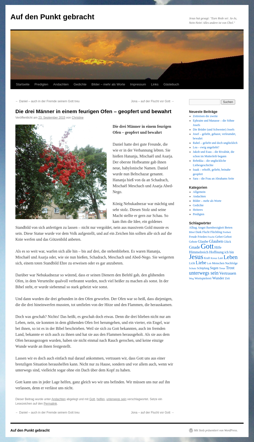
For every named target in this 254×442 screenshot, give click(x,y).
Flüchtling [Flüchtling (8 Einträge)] (216, 232)
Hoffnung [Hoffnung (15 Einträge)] (216, 252)
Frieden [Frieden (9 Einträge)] (202, 236)
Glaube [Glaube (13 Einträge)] (203, 241)
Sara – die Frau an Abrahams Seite (213, 178)
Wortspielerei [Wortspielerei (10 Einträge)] (202, 278)
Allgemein (199, 192)
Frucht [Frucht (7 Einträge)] (211, 236)
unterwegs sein (116, 399)
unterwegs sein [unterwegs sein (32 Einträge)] (204, 273)
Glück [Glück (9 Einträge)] (227, 241)
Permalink (50, 403)
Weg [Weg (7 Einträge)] (191, 278)
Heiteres (198, 209)
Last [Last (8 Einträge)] (220, 258)
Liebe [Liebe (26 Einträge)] (201, 262)
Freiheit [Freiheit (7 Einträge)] (227, 232)
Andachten (61, 84)
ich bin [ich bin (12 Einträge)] (229, 252)
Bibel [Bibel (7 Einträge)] (192, 232)
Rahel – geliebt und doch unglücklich (215, 143)
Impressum (138, 84)
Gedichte (80, 84)
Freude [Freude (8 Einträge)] (193, 236)
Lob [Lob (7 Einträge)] (209, 263)
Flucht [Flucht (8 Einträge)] (206, 232)
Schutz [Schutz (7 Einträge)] (192, 268)
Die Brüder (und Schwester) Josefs (213, 129)
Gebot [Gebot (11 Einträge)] (227, 236)
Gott (92, 399)
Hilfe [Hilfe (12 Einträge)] (217, 247)
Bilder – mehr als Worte (108, 84)
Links (155, 84)
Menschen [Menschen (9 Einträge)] (218, 263)
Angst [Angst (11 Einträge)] (202, 227)
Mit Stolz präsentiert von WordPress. (216, 430)
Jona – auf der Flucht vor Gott (152, 101)
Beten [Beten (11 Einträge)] (228, 227)
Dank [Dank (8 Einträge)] (198, 232)
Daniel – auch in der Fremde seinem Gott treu (47, 101)
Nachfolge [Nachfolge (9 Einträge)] (231, 263)
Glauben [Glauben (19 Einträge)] (216, 241)
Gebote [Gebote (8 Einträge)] (193, 241)
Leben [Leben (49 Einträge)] (230, 257)
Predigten (41, 84)
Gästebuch (171, 84)
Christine (77, 117)
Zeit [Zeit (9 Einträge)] (227, 278)
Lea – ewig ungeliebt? (206, 147)
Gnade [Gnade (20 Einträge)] (194, 247)
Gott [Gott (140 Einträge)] (207, 246)
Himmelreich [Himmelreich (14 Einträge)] (198, 252)
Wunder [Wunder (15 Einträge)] (218, 278)
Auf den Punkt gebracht (52, 17)
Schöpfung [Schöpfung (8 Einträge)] (203, 268)
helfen (101, 399)
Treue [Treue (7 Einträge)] (222, 268)
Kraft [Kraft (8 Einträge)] (207, 258)
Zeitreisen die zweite (205, 116)
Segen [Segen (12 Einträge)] (214, 268)
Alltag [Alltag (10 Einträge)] (193, 227)
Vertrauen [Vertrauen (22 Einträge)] (227, 273)
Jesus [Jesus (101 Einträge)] (196, 256)
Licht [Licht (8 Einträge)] (192, 263)
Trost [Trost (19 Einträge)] (230, 267)
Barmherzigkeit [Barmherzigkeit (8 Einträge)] (215, 227)
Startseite (23, 84)
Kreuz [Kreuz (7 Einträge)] (214, 258)
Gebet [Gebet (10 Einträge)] (219, 236)
